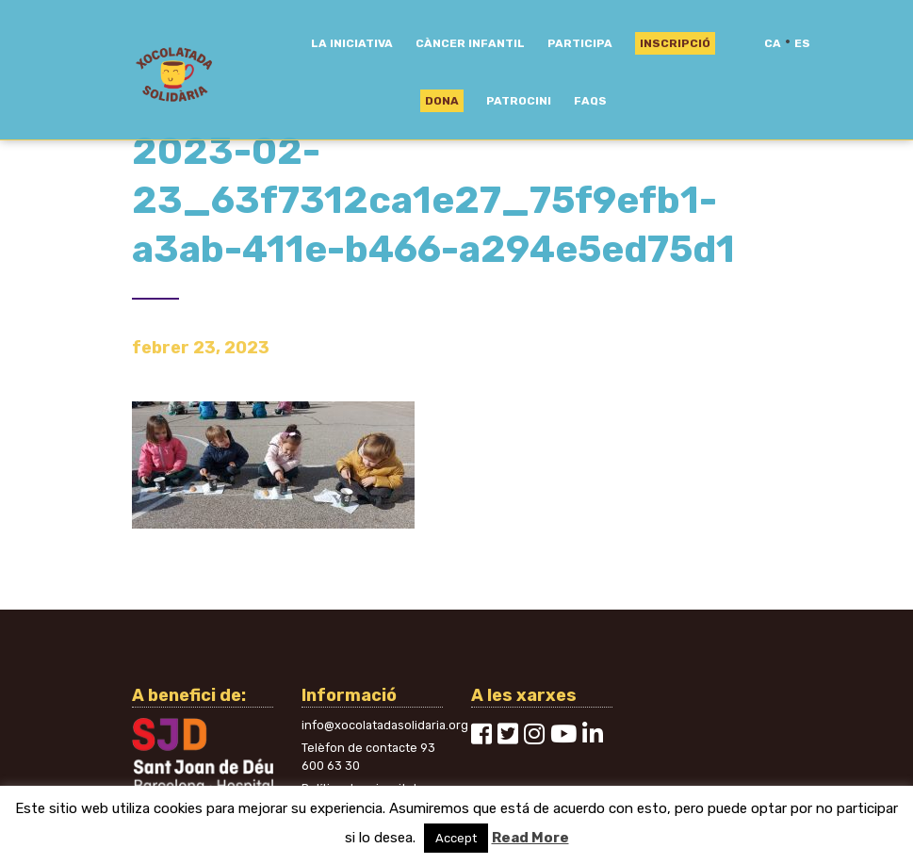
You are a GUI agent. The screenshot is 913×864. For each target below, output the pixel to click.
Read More (530, 837)
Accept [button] (456, 838)
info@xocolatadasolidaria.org (385, 725)
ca (772, 43)
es (802, 43)
